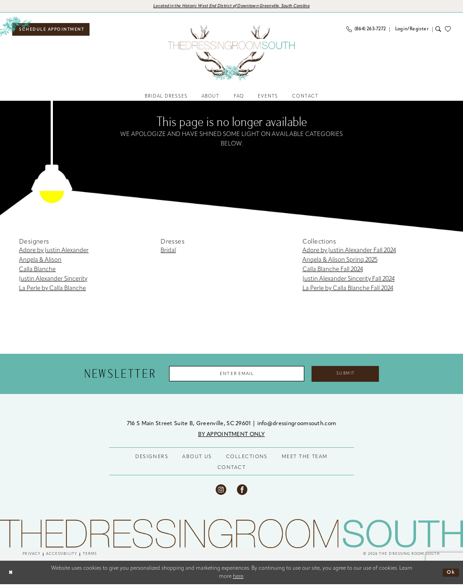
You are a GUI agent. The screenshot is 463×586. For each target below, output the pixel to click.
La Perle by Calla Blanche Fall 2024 (347, 289)
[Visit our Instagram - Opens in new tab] (221, 491)
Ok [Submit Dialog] (450, 574)
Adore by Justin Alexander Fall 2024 (349, 251)
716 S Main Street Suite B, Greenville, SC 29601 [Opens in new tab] (189, 425)
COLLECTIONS (247, 458)
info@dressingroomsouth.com (296, 425)
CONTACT (231, 469)
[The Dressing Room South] (231, 534)
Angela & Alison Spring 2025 (340, 261)
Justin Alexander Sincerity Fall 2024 (348, 280)
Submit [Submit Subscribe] (348, 374)
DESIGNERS (151, 458)
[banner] (231, 53)
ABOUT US (197, 458)
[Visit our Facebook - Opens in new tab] (242, 491)
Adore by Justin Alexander (54, 251)
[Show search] (438, 30)
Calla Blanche (37, 270)
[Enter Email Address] (235, 375)
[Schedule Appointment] (52, 29)
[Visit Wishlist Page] (449, 30)
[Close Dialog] (10, 574)
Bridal (168, 251)
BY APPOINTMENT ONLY (231, 436)
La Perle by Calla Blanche (52, 289)
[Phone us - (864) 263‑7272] (366, 30)
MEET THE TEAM (305, 458)
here (238, 578)
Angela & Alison (40, 261)
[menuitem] (52, 29)
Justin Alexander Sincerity (53, 280)
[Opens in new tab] (232, 7)
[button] (410, 30)
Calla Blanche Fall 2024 (332, 270)
